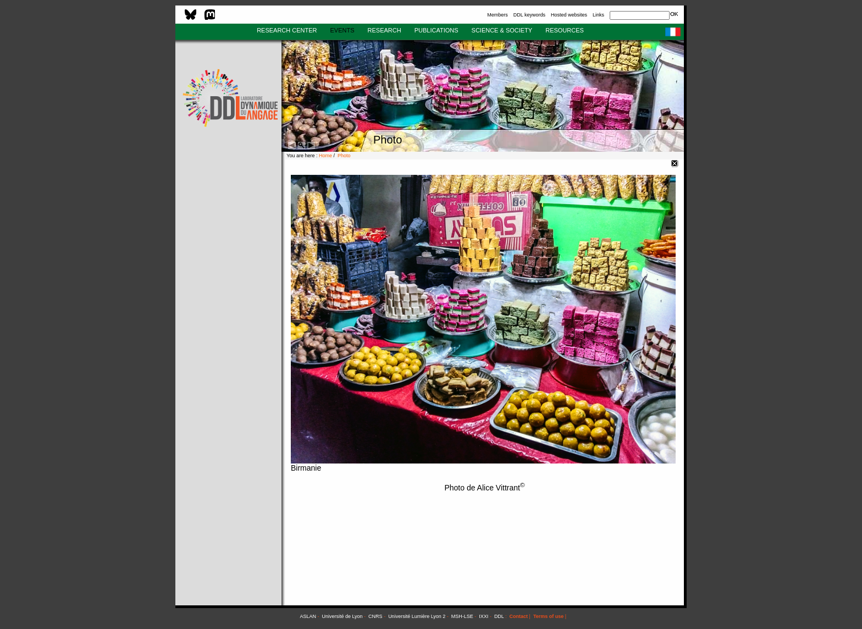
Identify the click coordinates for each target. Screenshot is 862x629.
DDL (499, 616)
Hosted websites (569, 15)
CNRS (375, 616)
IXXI (483, 616)
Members (497, 15)
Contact (519, 616)
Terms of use (548, 616)
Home (325, 155)
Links (598, 15)
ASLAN (308, 616)
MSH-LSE (462, 616)
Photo (344, 155)
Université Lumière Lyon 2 (416, 616)
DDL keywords (529, 15)
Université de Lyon (342, 616)
